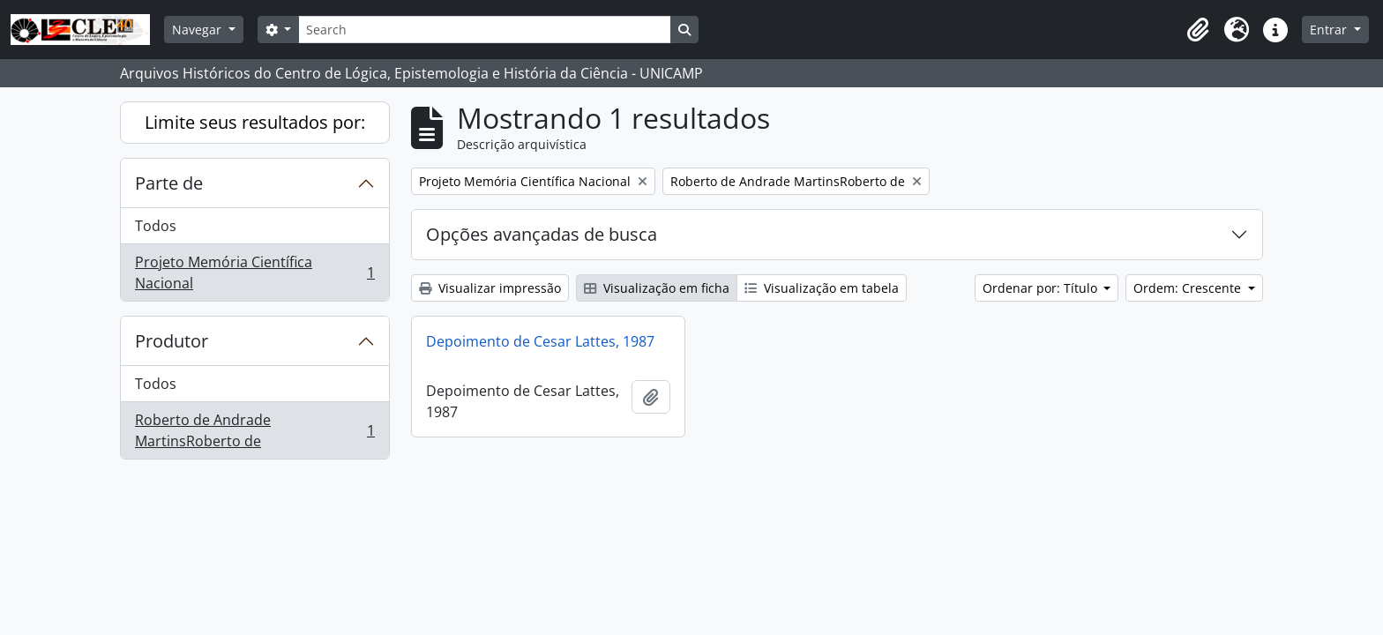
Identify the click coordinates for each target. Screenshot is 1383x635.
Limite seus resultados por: (255, 122)
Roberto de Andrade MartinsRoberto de (254, 430)
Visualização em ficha (656, 288)
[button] (1197, 30)
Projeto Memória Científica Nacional (254, 272)
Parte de (169, 183)
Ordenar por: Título (1042, 288)
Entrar (1330, 29)
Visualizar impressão (490, 288)
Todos (155, 225)
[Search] (484, 29)
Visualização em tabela (821, 288)
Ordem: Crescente (1189, 288)
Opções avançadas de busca (541, 234)
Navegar (198, 29)
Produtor (171, 341)
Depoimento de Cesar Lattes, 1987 (540, 341)
